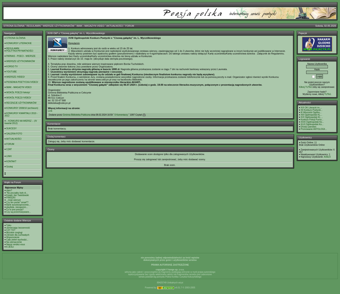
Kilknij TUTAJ (305, 87)
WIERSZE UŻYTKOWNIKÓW (58, 25)
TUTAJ (327, 94)
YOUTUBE (11, 71)
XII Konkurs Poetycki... (312, 110)
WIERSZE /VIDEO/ (15, 77)
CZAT (9, 149)
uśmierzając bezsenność (18, 228)
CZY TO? (10, 230)
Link (50, 110)
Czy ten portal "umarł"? (17, 202)
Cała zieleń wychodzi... (17, 239)
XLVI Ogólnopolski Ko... (312, 124)
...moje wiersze (13, 200)
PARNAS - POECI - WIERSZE (21, 56)
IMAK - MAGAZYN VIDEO (90, 25)
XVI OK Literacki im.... (311, 107)
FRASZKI (10, 197)
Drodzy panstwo (308, 127)
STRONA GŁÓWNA (14, 25)
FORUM (129, 25)
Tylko (8, 225)
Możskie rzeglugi (14, 232)
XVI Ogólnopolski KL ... (312, 117)
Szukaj (9, 166)
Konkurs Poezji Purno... (312, 119)
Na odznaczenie (14, 242)
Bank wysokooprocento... (18, 205)
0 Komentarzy (121, 115)
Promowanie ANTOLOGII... (314, 129)
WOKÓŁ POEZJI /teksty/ (18, 92)
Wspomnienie (13, 237)
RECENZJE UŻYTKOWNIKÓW (21, 103)
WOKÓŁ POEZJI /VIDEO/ (18, 97)
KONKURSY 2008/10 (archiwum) (22, 108)
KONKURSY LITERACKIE (19, 43)
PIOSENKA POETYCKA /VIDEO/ (22, 82)
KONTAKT (11, 161)
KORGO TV (12, 66)
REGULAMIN (33, 25)
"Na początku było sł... (17, 193)
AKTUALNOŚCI (114, 25)
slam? (9, 190)
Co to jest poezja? (15, 209)
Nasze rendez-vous (15, 244)
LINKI (9, 156)
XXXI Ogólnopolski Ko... (312, 122)
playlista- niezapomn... (17, 207)
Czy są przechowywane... (18, 212)
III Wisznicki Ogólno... (311, 112)
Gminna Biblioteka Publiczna (76, 115)
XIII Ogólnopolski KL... (311, 115)
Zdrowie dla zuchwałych (17, 235)
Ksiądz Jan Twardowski (17, 195)
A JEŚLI (10, 247)
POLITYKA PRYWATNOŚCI (19, 51)
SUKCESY (11, 128)
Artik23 (327, 157)
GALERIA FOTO (14, 133)
